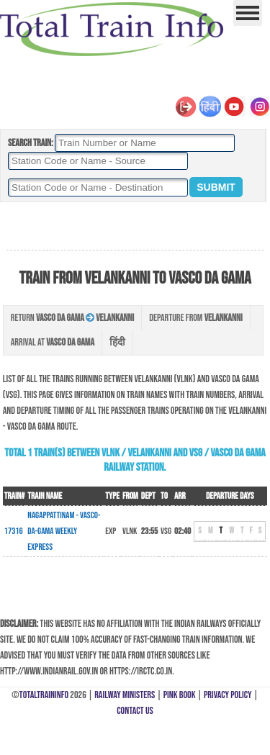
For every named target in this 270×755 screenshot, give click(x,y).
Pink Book (179, 695)
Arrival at (52, 342)
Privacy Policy (228, 695)
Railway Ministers (124, 695)
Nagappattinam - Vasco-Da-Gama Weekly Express (63, 531)
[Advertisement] (134, 226)
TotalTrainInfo (43, 695)
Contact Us (135, 711)
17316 (13, 531)
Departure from (195, 318)
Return (72, 318)
